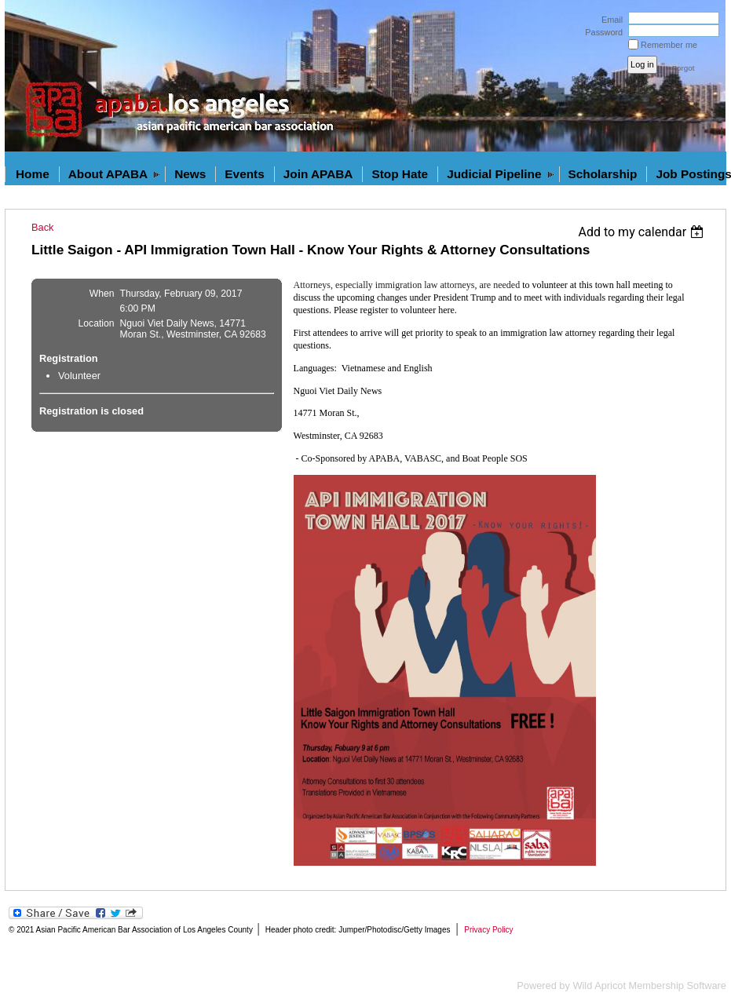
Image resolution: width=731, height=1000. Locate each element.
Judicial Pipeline (494, 174)
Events (244, 174)
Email (609, 19)
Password (601, 32)
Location (97, 323)
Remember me (669, 44)
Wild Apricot (599, 985)
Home (32, 174)
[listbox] (642, 232)
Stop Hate (399, 174)
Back (42, 227)
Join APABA (318, 174)
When (102, 293)
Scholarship (603, 174)
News (190, 174)
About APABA (108, 174)
